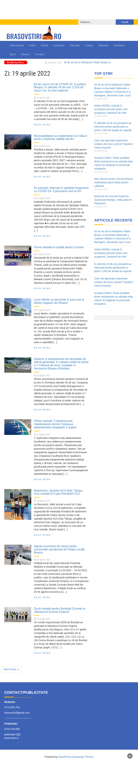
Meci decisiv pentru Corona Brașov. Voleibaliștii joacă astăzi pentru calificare (114, 182)
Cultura (89, 45)
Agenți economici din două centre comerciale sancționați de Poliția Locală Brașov (59, 549)
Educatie (74, 45)
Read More (42, 125)
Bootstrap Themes (83, 756)
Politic (32, 45)
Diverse (25, 54)
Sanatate (103, 45)
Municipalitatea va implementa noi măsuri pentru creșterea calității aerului (60, 137)
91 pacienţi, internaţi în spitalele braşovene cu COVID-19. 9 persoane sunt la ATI (61, 189)
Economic (58, 45)
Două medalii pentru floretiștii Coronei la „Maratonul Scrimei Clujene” (59, 610)
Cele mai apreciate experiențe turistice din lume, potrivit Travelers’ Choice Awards (113, 144)
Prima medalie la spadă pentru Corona (59, 247)
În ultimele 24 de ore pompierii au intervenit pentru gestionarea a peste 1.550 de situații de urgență (112, 127)
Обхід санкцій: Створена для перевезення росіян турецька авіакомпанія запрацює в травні (55, 424)
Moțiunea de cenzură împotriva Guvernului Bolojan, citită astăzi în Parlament (113, 200)
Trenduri (39, 54)
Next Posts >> (12, 669)
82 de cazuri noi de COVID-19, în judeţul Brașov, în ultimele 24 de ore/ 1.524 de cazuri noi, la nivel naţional (60, 87)
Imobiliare (119, 45)
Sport (13, 54)
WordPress (65, 756)
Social (44, 45)
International (17, 45)
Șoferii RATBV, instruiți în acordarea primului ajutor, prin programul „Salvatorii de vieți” (110, 109)
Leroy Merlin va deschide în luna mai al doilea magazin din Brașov (59, 301)
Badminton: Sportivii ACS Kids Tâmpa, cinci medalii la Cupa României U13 (58, 492)
